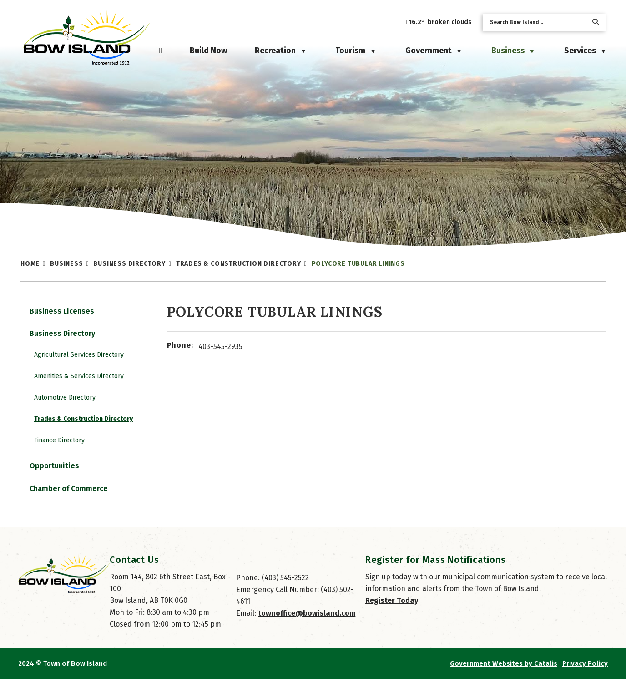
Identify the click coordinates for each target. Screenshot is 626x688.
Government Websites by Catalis (503, 672)
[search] (537, 22)
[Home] (160, 50)
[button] (595, 22)
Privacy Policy (585, 672)
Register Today (391, 609)
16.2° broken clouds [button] (440, 22)
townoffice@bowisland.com (306, 622)
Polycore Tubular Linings (358, 264)
